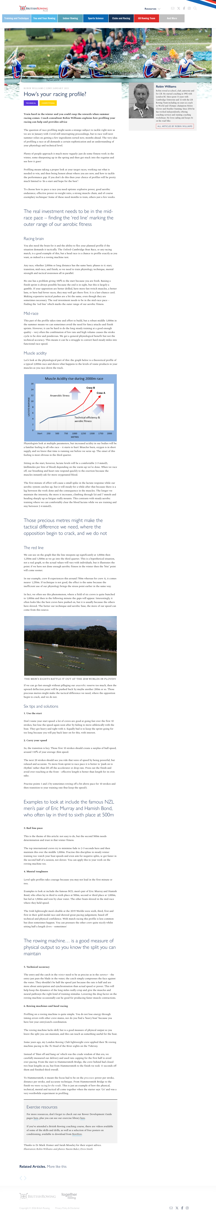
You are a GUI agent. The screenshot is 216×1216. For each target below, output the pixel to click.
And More (172, 18)
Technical (31, 103)
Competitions (48, 103)
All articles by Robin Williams (175, 126)
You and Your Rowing (44, 18)
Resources (150, 8)
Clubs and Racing (121, 18)
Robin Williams (34, 88)
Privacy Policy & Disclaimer (67, 1206)
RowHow (77, 1134)
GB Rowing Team (146, 18)
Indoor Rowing (70, 18)
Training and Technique (16, 18)
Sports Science (95, 18)
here (36, 1118)
